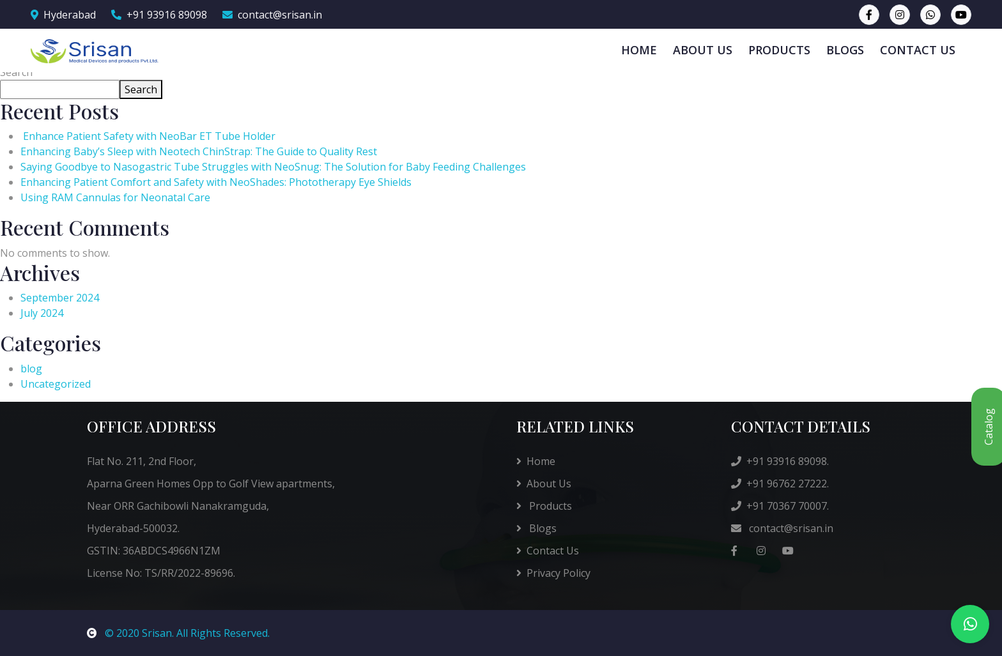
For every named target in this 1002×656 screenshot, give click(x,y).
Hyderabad (63, 15)
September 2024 (59, 298)
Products (544, 506)
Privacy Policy (553, 573)
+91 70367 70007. (780, 506)
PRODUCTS (779, 49)
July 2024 (41, 313)
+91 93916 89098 (159, 15)
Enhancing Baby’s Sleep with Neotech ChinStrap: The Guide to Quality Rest (198, 151)
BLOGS (845, 49)
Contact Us (547, 551)
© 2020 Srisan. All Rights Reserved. (178, 633)
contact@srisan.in (272, 15)
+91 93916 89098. (780, 461)
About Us (543, 484)
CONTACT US (917, 49)
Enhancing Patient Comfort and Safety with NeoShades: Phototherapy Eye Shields (216, 182)
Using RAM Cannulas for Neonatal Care (115, 197)
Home (535, 461)
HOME (639, 49)
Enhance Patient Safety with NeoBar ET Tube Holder (150, 136)
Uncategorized (55, 384)
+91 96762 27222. (780, 484)
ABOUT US (702, 49)
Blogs (536, 528)
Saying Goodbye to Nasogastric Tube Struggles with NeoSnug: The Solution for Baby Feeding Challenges (273, 167)
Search (16, 72)
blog (31, 369)
